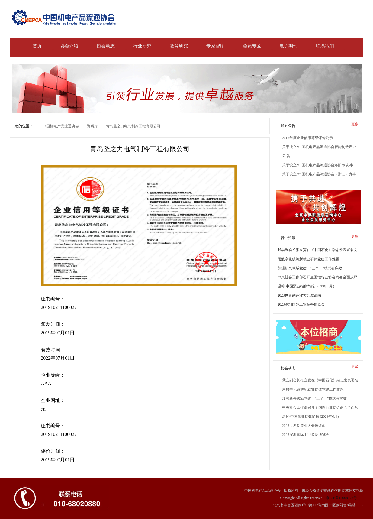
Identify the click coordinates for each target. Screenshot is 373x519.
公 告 (286, 156)
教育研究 (179, 46)
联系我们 (325, 46)
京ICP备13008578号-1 (343, 498)
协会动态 (106, 46)
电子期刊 (288, 46)
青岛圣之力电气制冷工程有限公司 (133, 126)
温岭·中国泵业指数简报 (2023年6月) (306, 286)
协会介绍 (69, 46)
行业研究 (142, 46)
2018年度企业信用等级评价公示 (307, 138)
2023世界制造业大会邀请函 (299, 295)
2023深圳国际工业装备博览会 (301, 304)
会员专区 (252, 46)
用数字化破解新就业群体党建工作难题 (308, 259)
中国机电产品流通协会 (61, 126)
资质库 (92, 126)
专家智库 (215, 46)
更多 (355, 124)
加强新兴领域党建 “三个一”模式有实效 (310, 268)
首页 (37, 46)
